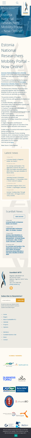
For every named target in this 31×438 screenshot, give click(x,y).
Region (5, 317)
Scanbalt (25, 8)
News (5, 337)
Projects (5, 324)
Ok (16, 435)
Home (2, 7)
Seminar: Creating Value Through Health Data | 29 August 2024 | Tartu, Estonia (16, 193)
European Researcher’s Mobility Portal (13, 83)
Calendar (5, 322)
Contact (5, 339)
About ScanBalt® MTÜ (9, 319)
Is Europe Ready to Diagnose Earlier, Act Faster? (15, 160)
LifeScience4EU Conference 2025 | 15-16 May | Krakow (14, 229)
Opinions (5, 327)
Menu (4, 2)
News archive (19, 216)
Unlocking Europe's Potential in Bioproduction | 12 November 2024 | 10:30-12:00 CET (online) (17, 179)
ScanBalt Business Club (9, 334)
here (12, 142)
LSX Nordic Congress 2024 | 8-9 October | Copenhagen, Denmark (16, 186)
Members (6, 332)
